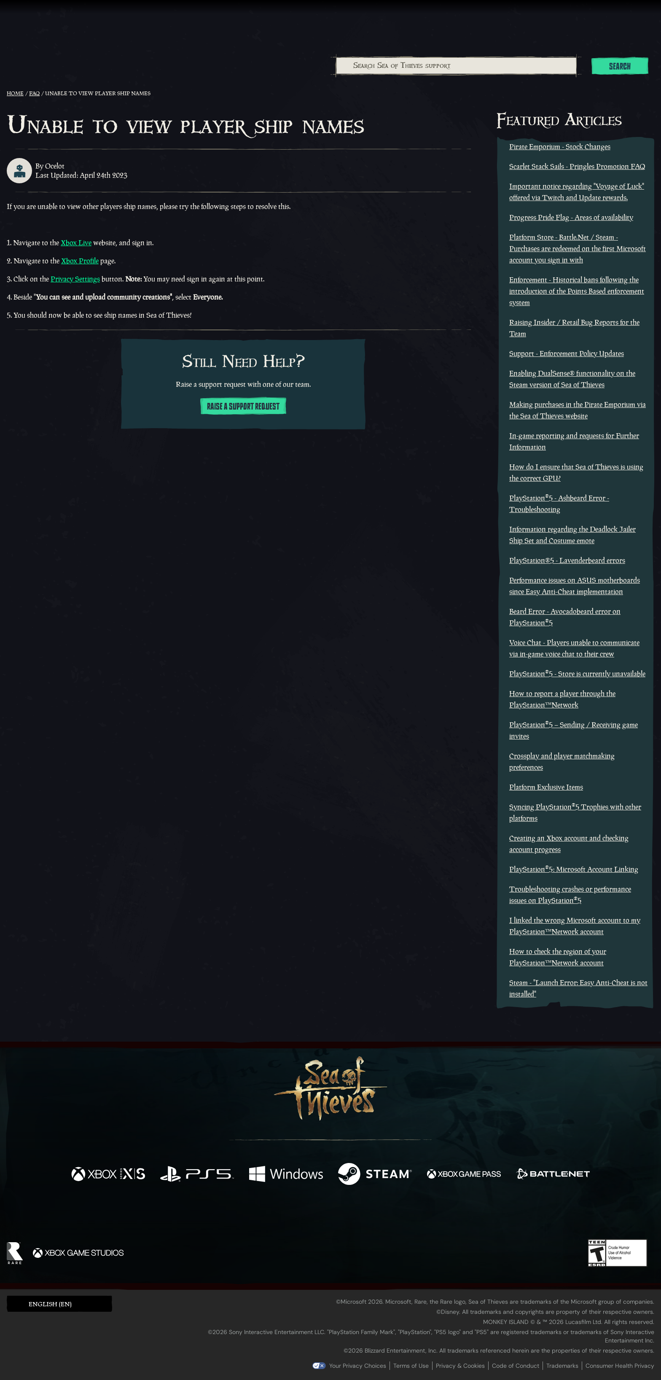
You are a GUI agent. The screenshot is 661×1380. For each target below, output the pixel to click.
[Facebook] (246, 1214)
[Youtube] (328, 1215)
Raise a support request (243, 406)
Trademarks (562, 1365)
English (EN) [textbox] (50, 1304)
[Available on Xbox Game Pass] (464, 1175)
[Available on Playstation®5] (197, 1175)
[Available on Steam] (375, 1175)
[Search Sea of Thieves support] (456, 66)
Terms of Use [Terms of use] (411, 1365)
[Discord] (364, 1216)
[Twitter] (268, 1214)
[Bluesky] (412, 1216)
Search (620, 66)
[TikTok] (388, 1215)
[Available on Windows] (286, 1175)
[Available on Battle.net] (553, 1175)
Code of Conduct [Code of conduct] (515, 1365)
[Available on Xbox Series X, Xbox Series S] (108, 1175)
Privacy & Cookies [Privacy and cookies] (460, 1365)
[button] (59, 1303)
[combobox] (455, 66)
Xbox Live (76, 242)
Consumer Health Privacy (620, 1365)
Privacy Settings (75, 279)
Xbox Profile (80, 260)
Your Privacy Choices (357, 1365)
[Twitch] (292, 1215)
